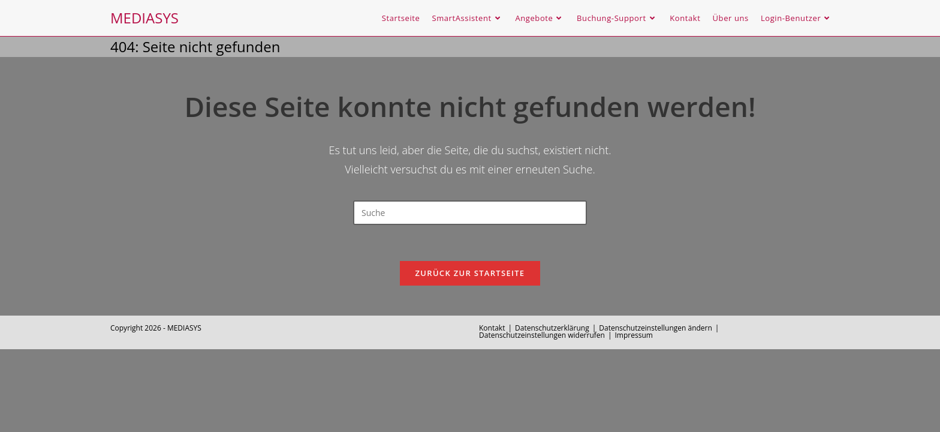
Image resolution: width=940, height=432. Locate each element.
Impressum (634, 335)
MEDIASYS (144, 18)
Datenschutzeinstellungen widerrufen (542, 335)
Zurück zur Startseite (470, 273)
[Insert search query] (470, 212)
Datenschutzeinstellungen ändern (655, 328)
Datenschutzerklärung (552, 328)
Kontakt (492, 328)
